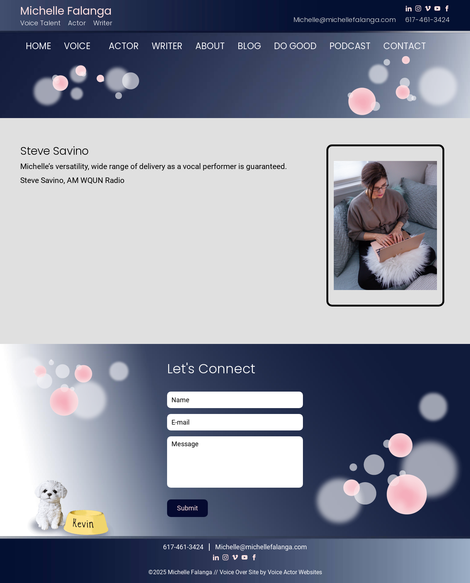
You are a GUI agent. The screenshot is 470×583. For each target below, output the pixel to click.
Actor (77, 22)
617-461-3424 (427, 19)
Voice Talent (40, 22)
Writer (102, 22)
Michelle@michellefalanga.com (344, 19)
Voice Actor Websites (295, 572)
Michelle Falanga (66, 11)
